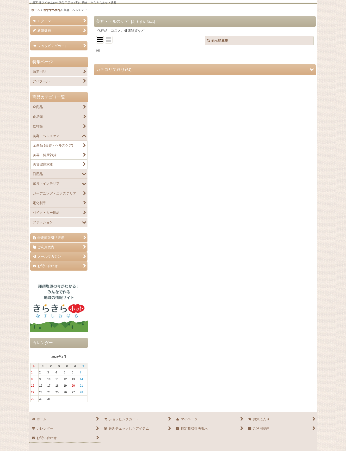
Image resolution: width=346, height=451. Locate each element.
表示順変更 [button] (217, 40)
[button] (205, 69)
